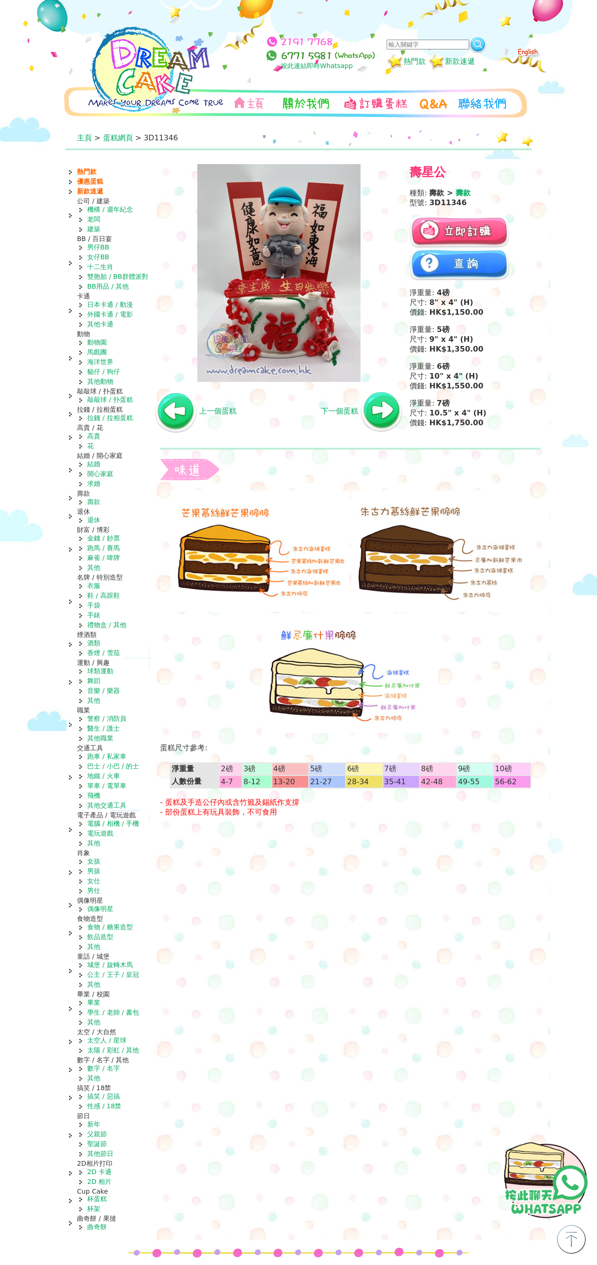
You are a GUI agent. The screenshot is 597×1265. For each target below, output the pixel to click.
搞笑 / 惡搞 (103, 1096)
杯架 (93, 1208)
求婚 (93, 483)
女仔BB (98, 257)
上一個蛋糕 (217, 411)
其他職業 (100, 738)
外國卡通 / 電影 (110, 314)
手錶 (93, 615)
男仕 (93, 890)
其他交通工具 (106, 805)
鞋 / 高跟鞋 (103, 595)
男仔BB (98, 247)
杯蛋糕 (97, 1199)
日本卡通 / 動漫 (110, 304)
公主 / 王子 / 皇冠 (113, 974)
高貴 (93, 436)
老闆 (93, 219)
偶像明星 (100, 908)
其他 (93, 567)
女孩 (93, 861)
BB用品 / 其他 (108, 286)
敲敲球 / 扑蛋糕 (110, 399)
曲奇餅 (97, 1226)
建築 (93, 229)
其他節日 (100, 1153)
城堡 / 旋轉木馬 (110, 964)
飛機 (93, 795)
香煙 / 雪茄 (103, 653)
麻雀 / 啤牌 (103, 557)
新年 (93, 1124)
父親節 (97, 1134)
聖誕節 (97, 1143)
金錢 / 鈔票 (103, 538)
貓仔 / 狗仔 (103, 371)
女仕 (93, 881)
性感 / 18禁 (104, 1106)
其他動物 (100, 381)
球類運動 (100, 671)
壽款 (93, 501)
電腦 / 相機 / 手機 (113, 823)
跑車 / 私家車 (106, 756)
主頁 (84, 137)
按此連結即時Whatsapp (317, 65)
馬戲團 (97, 352)
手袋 (93, 605)
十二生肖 (100, 266)
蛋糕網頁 (118, 137)
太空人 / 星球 (106, 1040)
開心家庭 (100, 473)
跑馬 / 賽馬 (103, 548)
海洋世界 (100, 362)
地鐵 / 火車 (103, 776)
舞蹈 (93, 680)
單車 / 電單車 (106, 785)
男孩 (93, 871)
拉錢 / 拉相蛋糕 (110, 418)
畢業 (93, 1002)
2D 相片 (99, 1181)
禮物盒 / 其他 (106, 625)
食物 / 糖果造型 (110, 927)
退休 (93, 520)
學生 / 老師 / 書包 (113, 1012)
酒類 (93, 643)
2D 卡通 (99, 1171)
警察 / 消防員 (106, 718)
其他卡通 (100, 324)
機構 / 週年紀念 (110, 209)
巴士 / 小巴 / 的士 (113, 766)
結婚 (93, 464)
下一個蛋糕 (339, 411)
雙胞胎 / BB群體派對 (117, 276)
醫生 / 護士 (103, 728)
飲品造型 (100, 936)
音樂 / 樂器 (103, 690)
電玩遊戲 (100, 833)
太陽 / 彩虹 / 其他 (113, 1050)
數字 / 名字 (103, 1068)
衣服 (93, 585)
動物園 (97, 342)
